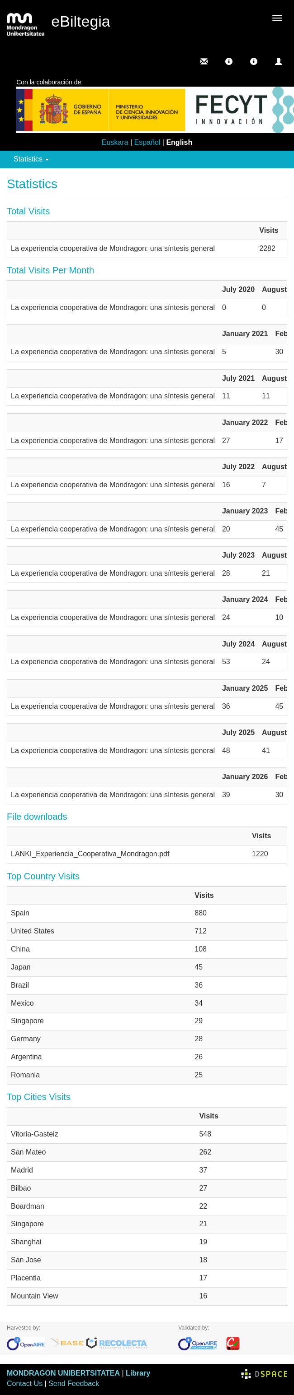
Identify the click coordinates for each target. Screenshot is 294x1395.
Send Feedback (73, 1383)
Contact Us (25, 1383)
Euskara (115, 142)
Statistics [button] (31, 159)
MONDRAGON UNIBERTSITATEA (63, 1373)
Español (147, 142)
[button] (228, 61)
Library (138, 1373)
